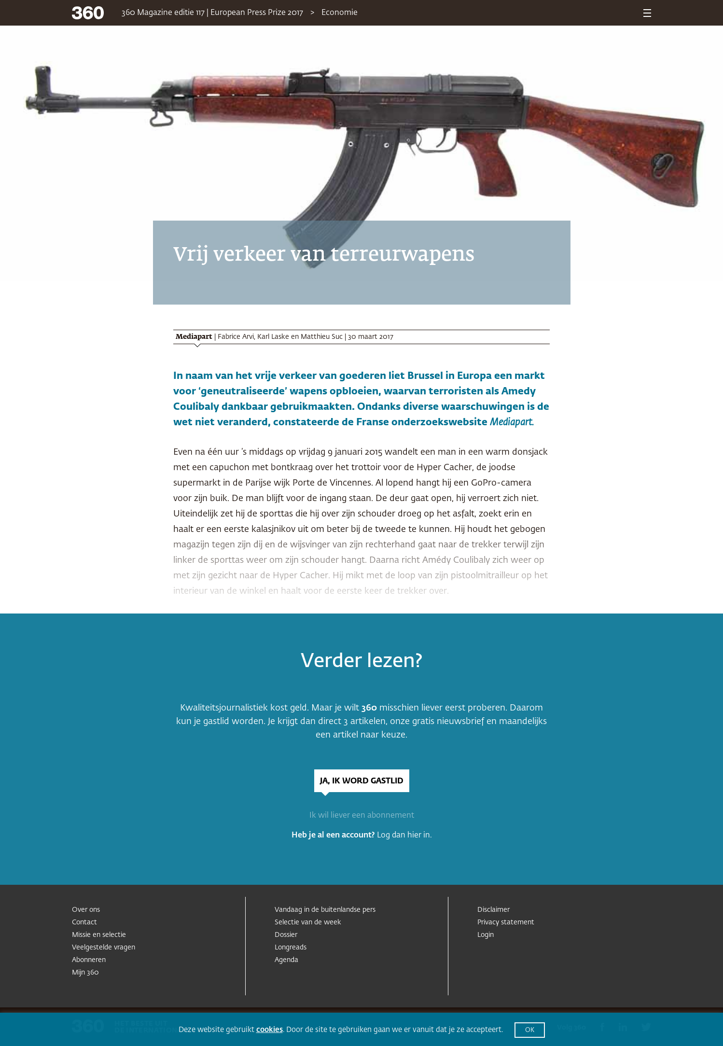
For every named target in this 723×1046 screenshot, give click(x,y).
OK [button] (529, 1030)
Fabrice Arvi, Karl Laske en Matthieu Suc (280, 337)
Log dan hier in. (404, 835)
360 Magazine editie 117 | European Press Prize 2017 (212, 13)
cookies (269, 1029)
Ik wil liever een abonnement (361, 816)
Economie (339, 13)
